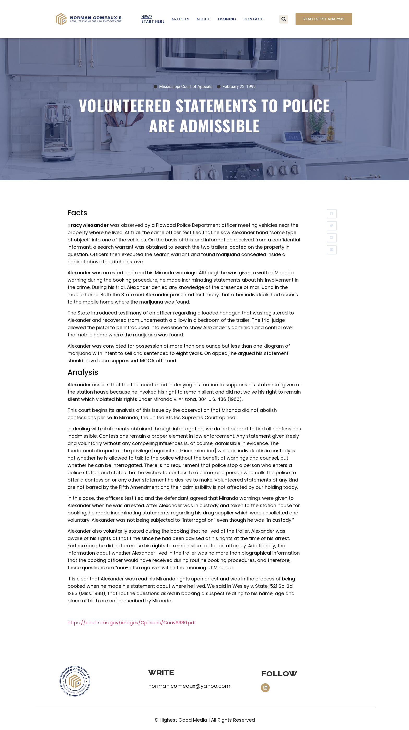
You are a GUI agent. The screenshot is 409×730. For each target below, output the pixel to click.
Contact (253, 19)
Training (226, 19)
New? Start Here (152, 19)
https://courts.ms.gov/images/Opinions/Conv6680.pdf (132, 622)
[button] (283, 19)
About (203, 19)
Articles (180, 19)
